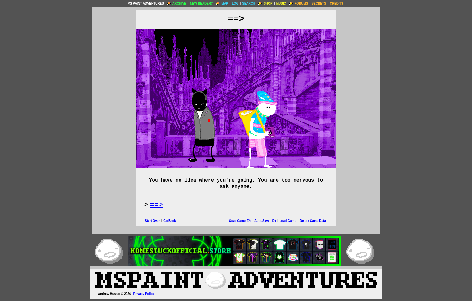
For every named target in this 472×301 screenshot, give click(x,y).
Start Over (152, 220)
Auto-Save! (262, 220)
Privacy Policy (143, 293)
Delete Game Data (313, 220)
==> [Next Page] (156, 204)
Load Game (287, 220)
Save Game (237, 220)
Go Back (169, 220)
